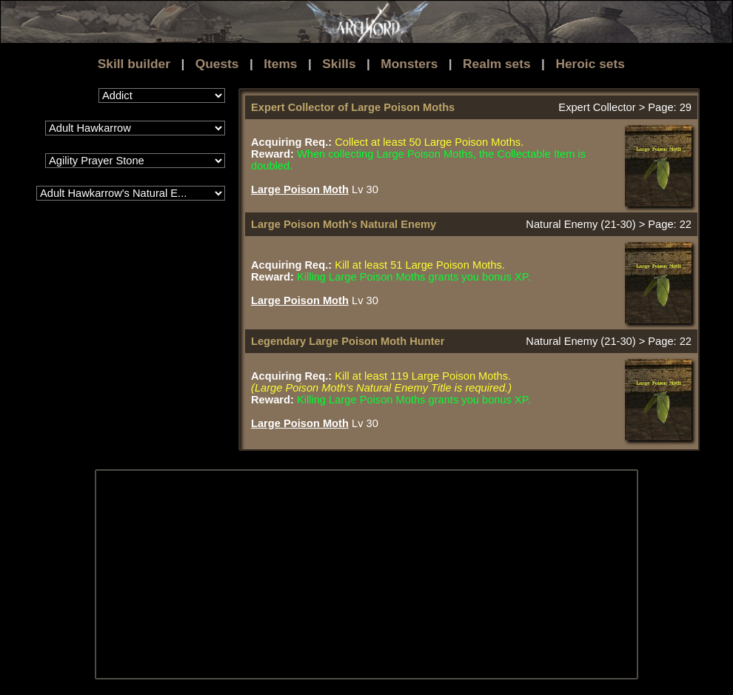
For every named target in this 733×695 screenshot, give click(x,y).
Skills (338, 63)
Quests (217, 63)
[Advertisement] (344, 574)
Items (280, 63)
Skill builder (134, 63)
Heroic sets (589, 63)
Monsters (409, 63)
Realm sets (497, 63)
